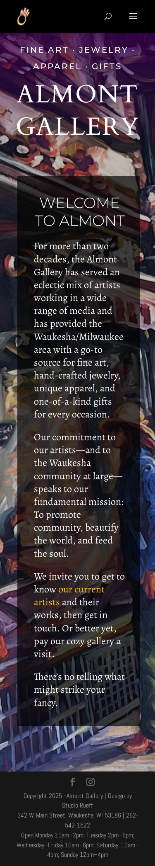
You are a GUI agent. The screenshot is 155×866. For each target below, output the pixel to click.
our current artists (69, 595)
